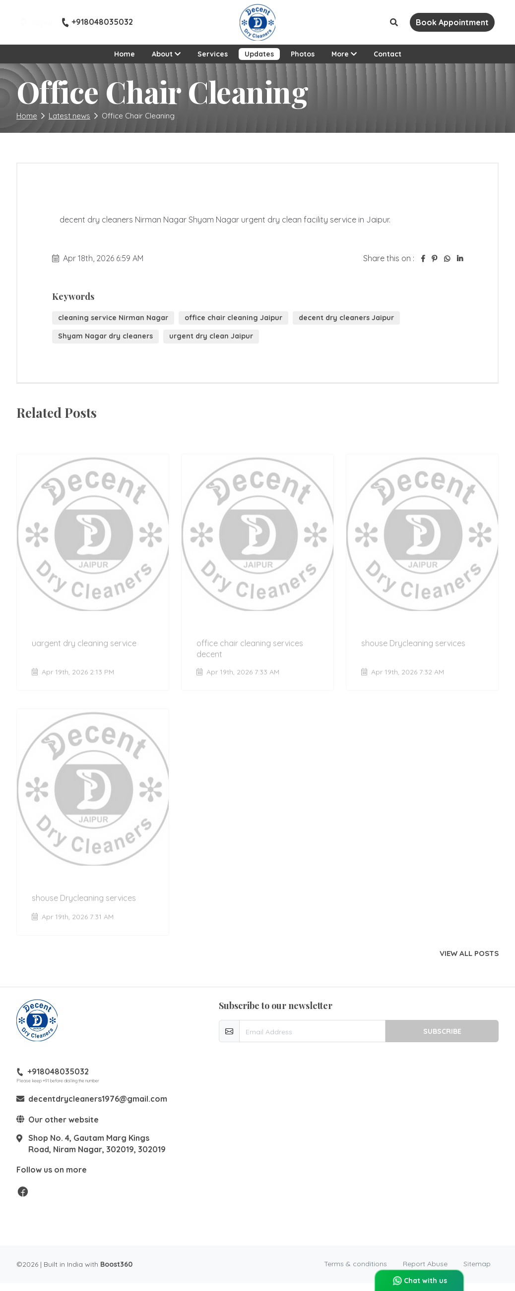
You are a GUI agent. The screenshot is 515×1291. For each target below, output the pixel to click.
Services (212, 54)
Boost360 (116, 1264)
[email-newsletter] (312, 1031)
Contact (387, 54)
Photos (303, 54)
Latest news (69, 115)
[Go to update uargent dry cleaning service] (92, 567)
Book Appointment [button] (452, 22)
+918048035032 (97, 22)
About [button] (166, 54)
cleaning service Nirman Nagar (113, 317)
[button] (394, 22)
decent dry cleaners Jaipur (346, 317)
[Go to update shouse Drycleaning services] (422, 567)
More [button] (347, 53)
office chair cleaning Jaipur (233, 317)
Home (124, 54)
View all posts (469, 953)
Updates (259, 54)
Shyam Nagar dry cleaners (105, 336)
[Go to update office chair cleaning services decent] (257, 567)
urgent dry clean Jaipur (211, 336)
